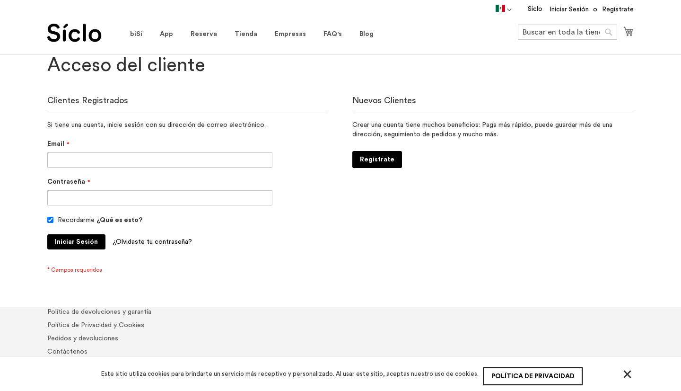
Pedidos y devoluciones (82, 338)
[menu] (252, 34)
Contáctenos (67, 351)
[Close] (627, 374)
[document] (342, 374)
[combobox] (567, 32)
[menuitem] (136, 34)
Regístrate (618, 9)
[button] (504, 10)
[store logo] (84, 33)
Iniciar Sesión (569, 9)
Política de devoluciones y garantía (99, 312)
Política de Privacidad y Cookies (95, 325)
